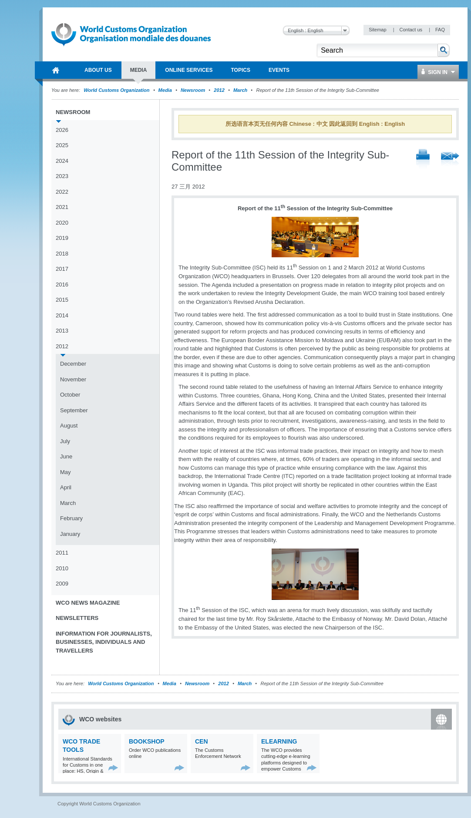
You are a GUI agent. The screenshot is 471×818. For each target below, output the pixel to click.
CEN (201, 741)
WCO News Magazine (88, 602)
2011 (62, 552)
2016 (62, 284)
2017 (62, 269)
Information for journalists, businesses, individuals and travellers (104, 642)
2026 (62, 130)
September (74, 410)
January (70, 534)
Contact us (411, 29)
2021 (62, 207)
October (70, 394)
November (73, 379)
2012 (219, 90)
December (73, 363)
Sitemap (378, 29)
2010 (62, 568)
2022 (62, 192)
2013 (62, 330)
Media (165, 90)
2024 (62, 161)
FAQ (440, 29)
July (65, 441)
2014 (62, 315)
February (71, 518)
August (68, 425)
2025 (62, 145)
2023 (62, 176)
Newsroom (193, 90)
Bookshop (147, 741)
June (66, 456)
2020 (62, 222)
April (65, 487)
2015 (62, 299)
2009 (62, 583)
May (65, 472)
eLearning (279, 741)
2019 (62, 238)
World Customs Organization (117, 90)
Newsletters (77, 618)
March (240, 90)
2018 (62, 253)
